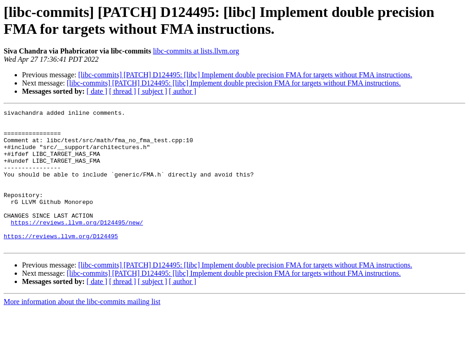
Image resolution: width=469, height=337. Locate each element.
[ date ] (97, 91)
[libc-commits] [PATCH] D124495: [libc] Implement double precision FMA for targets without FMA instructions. (245, 75)
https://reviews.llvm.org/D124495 (61, 262)
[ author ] (182, 91)
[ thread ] (122, 91)
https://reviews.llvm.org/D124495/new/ (77, 245)
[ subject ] (152, 91)
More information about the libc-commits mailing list (82, 329)
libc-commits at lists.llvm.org (196, 51)
